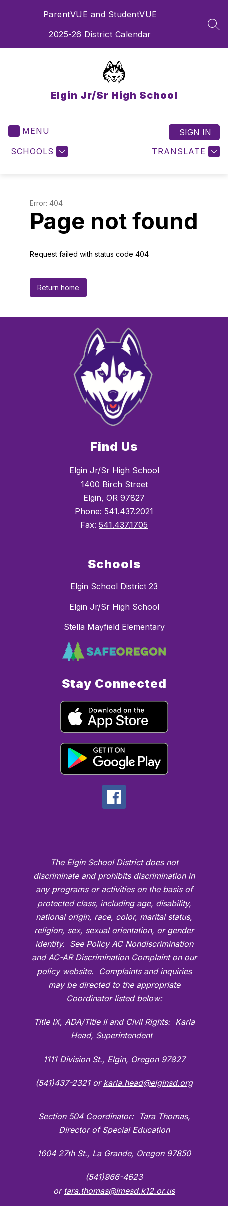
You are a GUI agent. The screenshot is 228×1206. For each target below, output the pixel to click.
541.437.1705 (123, 525)
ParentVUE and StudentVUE (100, 14)
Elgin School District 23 (114, 586)
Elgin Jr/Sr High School (114, 606)
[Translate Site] (184, 151)
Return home (58, 287)
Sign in (195, 132)
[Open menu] (29, 131)
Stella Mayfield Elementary (114, 627)
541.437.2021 (128, 511)
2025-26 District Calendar (100, 34)
